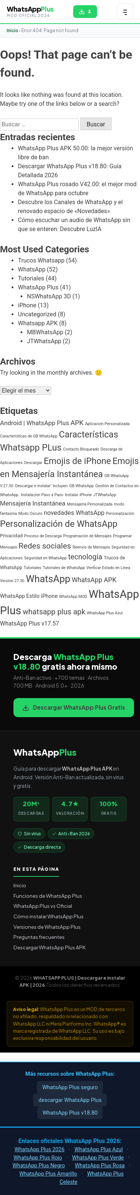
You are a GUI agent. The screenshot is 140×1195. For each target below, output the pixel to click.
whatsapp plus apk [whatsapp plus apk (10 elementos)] (54, 611)
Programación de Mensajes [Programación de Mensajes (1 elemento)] (87, 536)
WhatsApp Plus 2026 (40, 1149)
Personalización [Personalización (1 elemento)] (120, 513)
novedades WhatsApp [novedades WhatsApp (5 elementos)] (74, 512)
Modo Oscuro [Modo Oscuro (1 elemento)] (30, 513)
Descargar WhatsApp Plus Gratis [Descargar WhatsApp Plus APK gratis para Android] (73, 707)
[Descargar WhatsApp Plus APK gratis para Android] (85, 11)
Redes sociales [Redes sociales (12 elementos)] (45, 545)
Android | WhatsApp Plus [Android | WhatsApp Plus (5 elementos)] (34, 423)
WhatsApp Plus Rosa (100, 1165)
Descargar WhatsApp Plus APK (49, 947)
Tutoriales (31, 278)
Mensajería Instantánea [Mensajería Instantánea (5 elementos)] (32, 503)
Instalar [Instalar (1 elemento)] (71, 494)
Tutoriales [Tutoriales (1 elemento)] (32, 567)
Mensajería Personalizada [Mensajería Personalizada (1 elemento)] (89, 504)
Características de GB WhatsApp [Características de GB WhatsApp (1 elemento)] (28, 436)
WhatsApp (32, 269)
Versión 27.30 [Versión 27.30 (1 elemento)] (12, 580)
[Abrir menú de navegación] (125, 11)
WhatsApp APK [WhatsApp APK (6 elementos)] (94, 580)
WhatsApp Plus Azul (98, 1149)
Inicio (12, 30)
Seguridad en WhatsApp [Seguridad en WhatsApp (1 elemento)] (45, 558)
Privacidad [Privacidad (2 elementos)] (11, 535)
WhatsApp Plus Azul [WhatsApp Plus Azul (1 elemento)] (105, 613)
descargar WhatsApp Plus (70, 1100)
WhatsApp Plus (38, 287)
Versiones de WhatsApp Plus (47, 927)
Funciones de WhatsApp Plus (47, 896)
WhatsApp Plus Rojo (37, 1158)
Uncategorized (37, 314)
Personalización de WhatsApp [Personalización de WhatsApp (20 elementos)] (59, 524)
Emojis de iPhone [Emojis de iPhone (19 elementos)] (77, 461)
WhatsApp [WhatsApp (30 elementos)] (48, 578)
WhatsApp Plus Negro (38, 1165)
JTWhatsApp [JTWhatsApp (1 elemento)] (104, 494)
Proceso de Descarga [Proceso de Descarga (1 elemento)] (43, 536)
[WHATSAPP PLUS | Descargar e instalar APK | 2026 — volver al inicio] (30, 11)
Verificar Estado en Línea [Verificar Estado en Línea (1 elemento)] (108, 567)
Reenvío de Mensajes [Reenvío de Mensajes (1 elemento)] (91, 547)
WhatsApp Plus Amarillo (48, 1174)
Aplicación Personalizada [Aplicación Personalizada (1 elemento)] (107, 423)
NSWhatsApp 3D (49, 296)
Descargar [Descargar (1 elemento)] (33, 462)
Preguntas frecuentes (39, 937)
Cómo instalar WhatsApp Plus (48, 916)
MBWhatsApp (45, 332)
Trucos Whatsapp (41, 260)
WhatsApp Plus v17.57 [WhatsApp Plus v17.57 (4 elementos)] (29, 623)
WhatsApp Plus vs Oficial (42, 906)
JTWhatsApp (44, 341)
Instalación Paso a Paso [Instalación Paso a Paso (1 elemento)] (42, 494)
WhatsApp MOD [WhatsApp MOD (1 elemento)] (73, 596)
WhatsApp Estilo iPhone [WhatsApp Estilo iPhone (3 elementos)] (28, 596)
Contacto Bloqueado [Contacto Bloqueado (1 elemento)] (81, 449)
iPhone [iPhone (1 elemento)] (86, 494)
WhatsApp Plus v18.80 (70, 1112)
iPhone (27, 305)
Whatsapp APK (37, 323)
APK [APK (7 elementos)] (77, 423)
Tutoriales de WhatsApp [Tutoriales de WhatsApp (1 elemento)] (64, 567)
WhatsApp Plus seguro (70, 1087)
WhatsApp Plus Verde (98, 1158)
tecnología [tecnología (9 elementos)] (85, 557)
